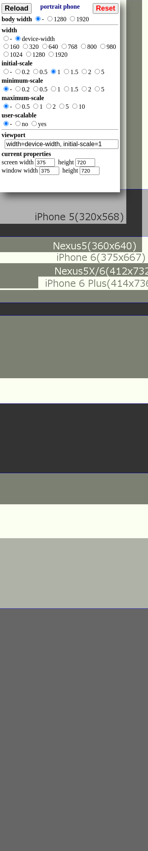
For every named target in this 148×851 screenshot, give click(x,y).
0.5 (40, 72)
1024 (13, 54)
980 (108, 46)
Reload (16, 8)
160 (11, 46)
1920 (79, 19)
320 (31, 46)
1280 (56, 19)
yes (39, 124)
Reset (105, 8)
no (21, 124)
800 (89, 46)
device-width (35, 38)
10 (78, 106)
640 (50, 46)
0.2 (22, 72)
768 (69, 46)
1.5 (71, 72)
